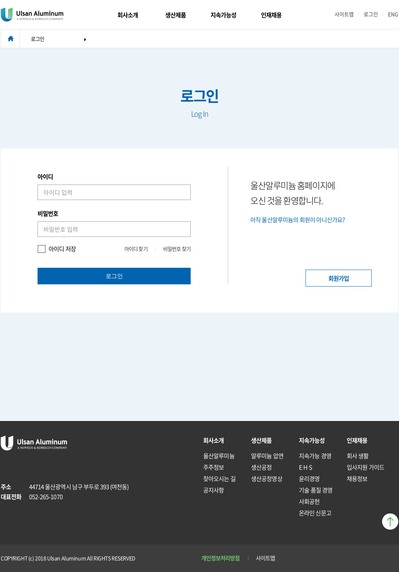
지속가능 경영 (315, 455)
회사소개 (127, 14)
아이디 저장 (57, 249)
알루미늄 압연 (267, 455)
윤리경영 (309, 478)
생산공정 (261, 467)
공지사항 (213, 489)
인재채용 (271, 14)
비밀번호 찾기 (177, 248)
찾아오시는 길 (219, 478)
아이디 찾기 (136, 248)
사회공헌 (309, 501)
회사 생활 (358, 455)
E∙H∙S (305, 467)
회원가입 (338, 278)
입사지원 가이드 (365, 467)
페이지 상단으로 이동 (390, 521)
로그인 (371, 14)
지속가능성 (224, 14)
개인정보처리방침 (220, 558)
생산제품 (175, 14)
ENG (393, 14)
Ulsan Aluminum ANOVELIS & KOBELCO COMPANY (32, 14)
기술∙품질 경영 (315, 489)
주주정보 (213, 467)
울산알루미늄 (218, 455)
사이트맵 (344, 14)
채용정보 (357, 478)
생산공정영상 (266, 478)
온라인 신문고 (315, 512)
